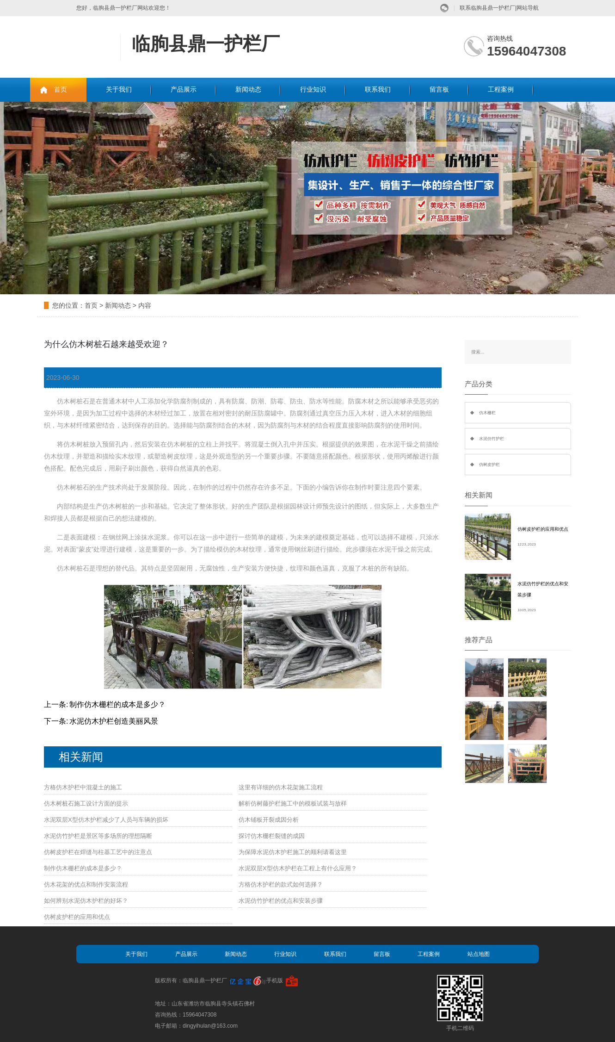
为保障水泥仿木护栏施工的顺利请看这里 (293, 852)
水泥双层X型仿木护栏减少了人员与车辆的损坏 (106, 819)
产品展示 (184, 89)
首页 (60, 89)
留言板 (439, 89)
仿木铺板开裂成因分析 (269, 819)
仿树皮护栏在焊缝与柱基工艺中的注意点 (98, 852)
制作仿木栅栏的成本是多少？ (117, 704)
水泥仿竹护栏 (491, 438)
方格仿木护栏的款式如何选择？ (281, 884)
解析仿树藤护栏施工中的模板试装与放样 (293, 803)
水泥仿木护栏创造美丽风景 (113, 721)
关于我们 (119, 89)
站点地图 (478, 954)
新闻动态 (248, 89)
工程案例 (501, 89)
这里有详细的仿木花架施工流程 (281, 787)
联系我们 (378, 89)
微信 (444, 8)
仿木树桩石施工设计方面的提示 (86, 803)
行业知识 (313, 89)
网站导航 (528, 8)
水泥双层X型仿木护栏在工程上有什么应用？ (298, 868)
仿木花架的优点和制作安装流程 (86, 884)
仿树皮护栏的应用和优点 (77, 916)
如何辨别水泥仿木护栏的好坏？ (86, 900)
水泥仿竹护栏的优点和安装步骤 (281, 900)
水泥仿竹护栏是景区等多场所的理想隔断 (98, 835)
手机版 (274, 980)
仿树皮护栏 (489, 464)
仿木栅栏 (487, 412)
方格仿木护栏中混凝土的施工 (83, 787)
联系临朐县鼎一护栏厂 (487, 8)
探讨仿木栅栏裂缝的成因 (272, 835)
